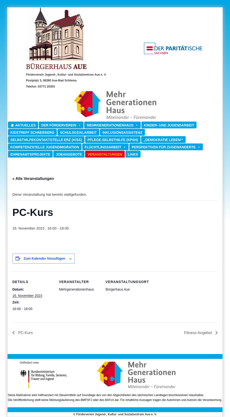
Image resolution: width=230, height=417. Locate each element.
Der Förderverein (61, 125)
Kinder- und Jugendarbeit (169, 125)
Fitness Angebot (198, 333)
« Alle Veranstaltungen (33, 179)
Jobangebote (69, 154)
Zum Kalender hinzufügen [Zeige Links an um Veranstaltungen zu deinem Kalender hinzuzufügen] (44, 258)
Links (133, 154)
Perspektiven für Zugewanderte (166, 147)
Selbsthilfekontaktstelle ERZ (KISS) (46, 140)
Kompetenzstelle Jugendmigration (44, 147)
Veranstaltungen (105, 154)
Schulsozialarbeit (78, 132)
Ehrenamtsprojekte (30, 154)
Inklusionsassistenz (122, 132)
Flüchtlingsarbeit (105, 147)
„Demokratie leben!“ (163, 140)
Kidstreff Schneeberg (32, 132)
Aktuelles (25, 125)
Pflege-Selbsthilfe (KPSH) (113, 140)
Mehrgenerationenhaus (112, 125)
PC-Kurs (25, 333)
